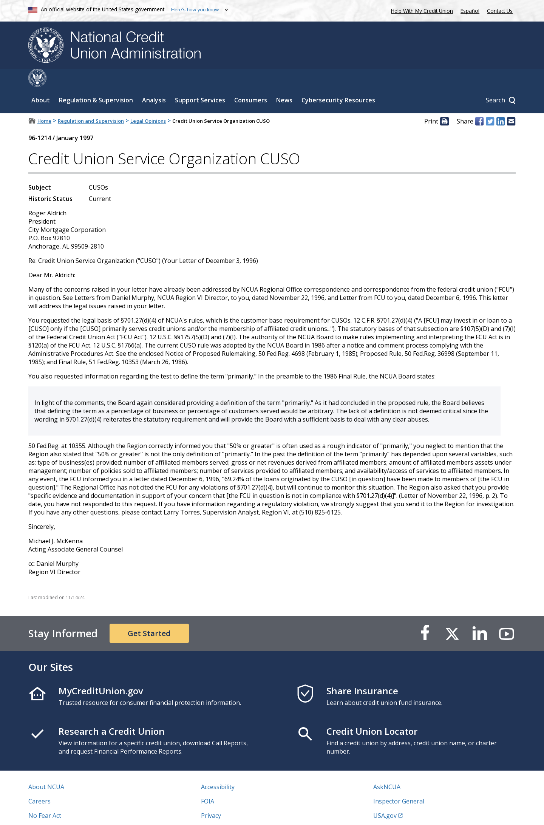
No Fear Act (44, 797)
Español (470, 10)
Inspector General (398, 783)
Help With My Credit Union (420, 10)
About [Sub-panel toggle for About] (40, 82)
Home (44, 102)
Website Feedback (226, 812)
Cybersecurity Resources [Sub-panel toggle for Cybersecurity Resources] (338, 82)
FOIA (207, 783)
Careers (39, 783)
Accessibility (218, 769)
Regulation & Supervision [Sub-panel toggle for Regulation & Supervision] (96, 82)
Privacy (211, 797)
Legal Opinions (148, 102)
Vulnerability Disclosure (62, 812)
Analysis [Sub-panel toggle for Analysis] (154, 82)
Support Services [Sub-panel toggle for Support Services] (200, 82)
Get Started (149, 615)
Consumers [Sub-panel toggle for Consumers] (250, 82)
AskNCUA (386, 769)
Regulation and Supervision (91, 102)
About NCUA (46, 769)
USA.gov (385, 797)
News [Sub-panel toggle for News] (284, 82)
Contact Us (500, 10)
